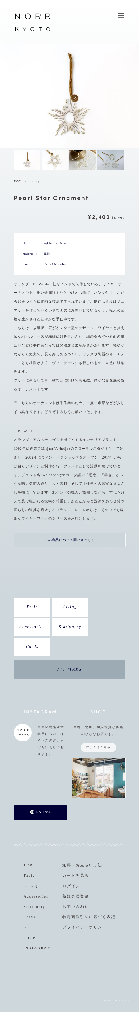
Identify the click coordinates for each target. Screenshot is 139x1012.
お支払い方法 (89, 865)
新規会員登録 (75, 896)
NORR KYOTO (32, 31)
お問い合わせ (75, 906)
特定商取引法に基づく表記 (88, 917)
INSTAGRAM (38, 948)
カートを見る (75, 875)
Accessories (32, 627)
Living (34, 181)
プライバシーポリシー (84, 927)
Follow (40, 812)
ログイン (71, 886)
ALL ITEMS (69, 669)
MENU (121, 15)
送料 (66, 865)
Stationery (70, 627)
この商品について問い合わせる (70, 540)
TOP (17, 181)
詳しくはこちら (98, 747)
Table (32, 607)
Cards (32, 646)
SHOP (30, 938)
